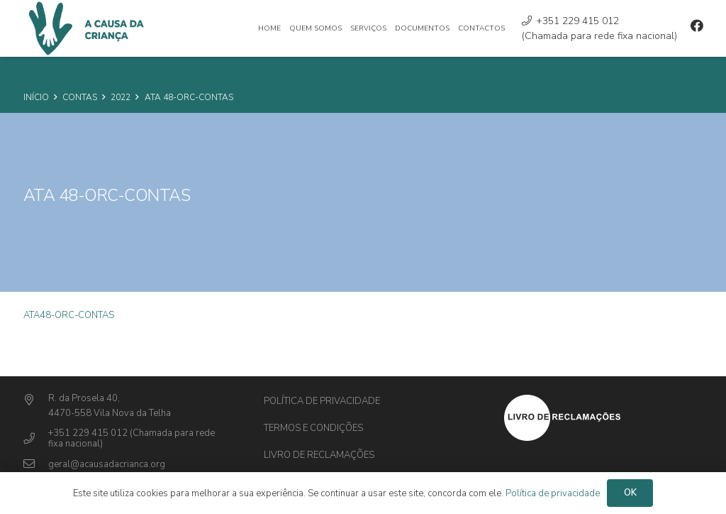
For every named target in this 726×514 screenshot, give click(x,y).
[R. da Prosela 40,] (35, 401)
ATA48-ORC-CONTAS (68, 315)
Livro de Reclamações (319, 455)
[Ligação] (603, 418)
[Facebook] (697, 25)
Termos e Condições (313, 428)
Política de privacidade (322, 401)
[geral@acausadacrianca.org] (35, 465)
